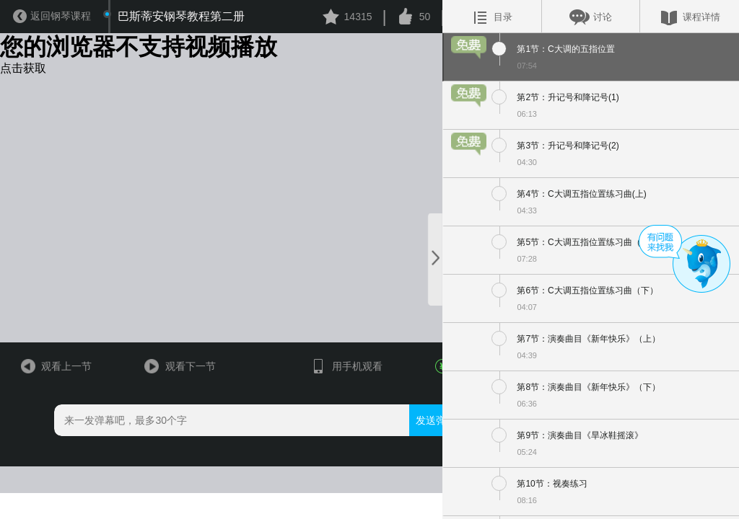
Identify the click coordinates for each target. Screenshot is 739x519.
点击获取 (23, 70)
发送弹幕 (411, 470)
